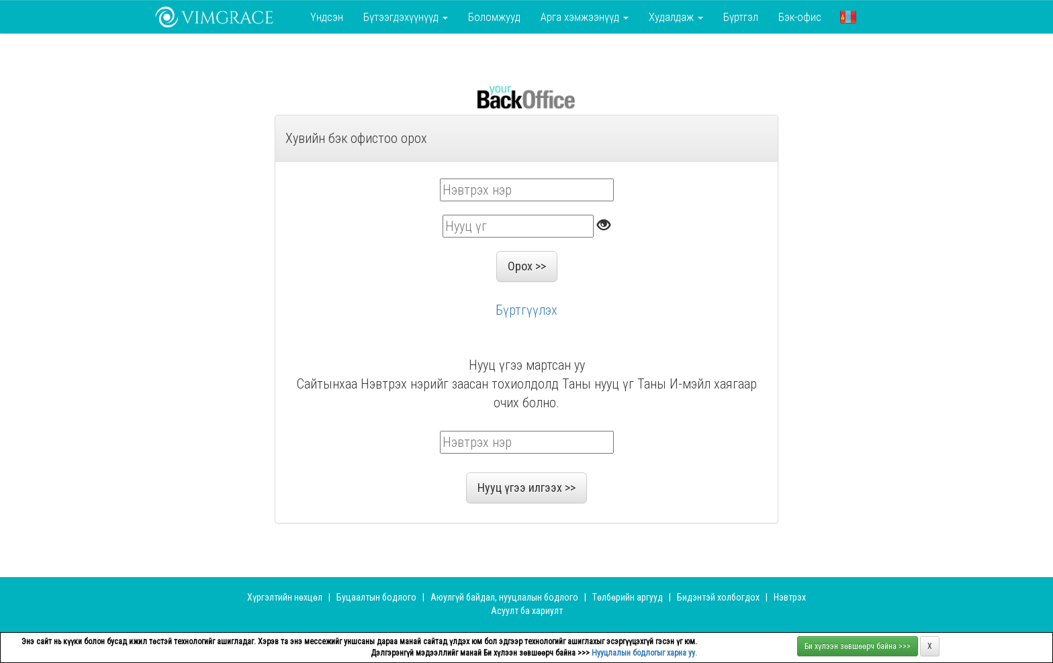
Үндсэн (326, 16)
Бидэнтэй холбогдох (718, 597)
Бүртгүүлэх (526, 310)
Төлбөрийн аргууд (627, 597)
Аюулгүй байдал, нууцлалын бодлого (504, 597)
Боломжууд (494, 16)
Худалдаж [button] (676, 16)
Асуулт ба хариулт (527, 610)
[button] (848, 17)
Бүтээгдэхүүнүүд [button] (405, 16)
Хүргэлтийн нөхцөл (284, 597)
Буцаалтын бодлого (376, 597)
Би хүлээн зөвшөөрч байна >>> (858, 646)
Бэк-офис (799, 16)
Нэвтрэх (790, 597)
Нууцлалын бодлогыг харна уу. (644, 653)
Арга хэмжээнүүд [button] (585, 16)
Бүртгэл (740, 16)
